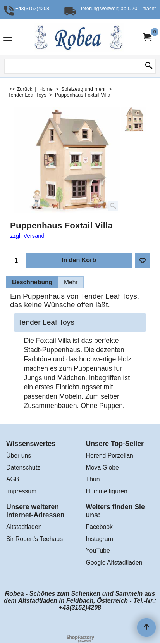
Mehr (71, 282)
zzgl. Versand (27, 236)
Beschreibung (32, 282)
